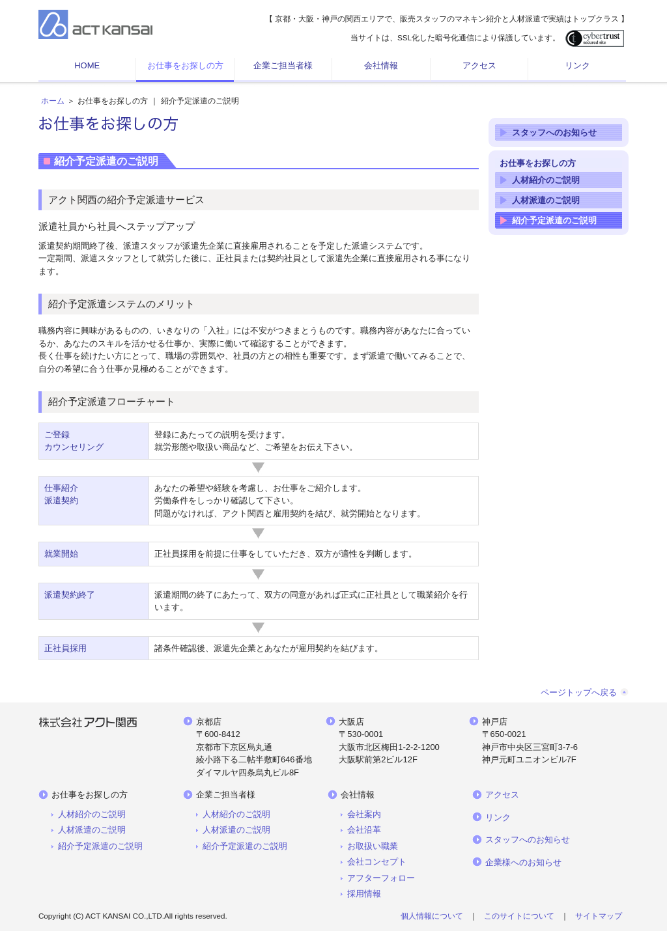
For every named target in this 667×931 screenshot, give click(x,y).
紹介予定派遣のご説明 (554, 220)
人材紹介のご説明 (546, 180)
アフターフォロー (381, 878)
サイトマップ (598, 915)
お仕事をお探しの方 (185, 65)
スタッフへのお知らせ (554, 132)
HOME (87, 65)
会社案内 (364, 814)
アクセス (479, 65)
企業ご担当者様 (283, 65)
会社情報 (381, 65)
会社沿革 (364, 830)
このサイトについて (519, 915)
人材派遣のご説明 (546, 200)
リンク (577, 65)
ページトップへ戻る (579, 692)
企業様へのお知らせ (523, 862)
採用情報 (364, 893)
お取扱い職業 (372, 846)
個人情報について (432, 915)
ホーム (52, 100)
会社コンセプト (376, 862)
